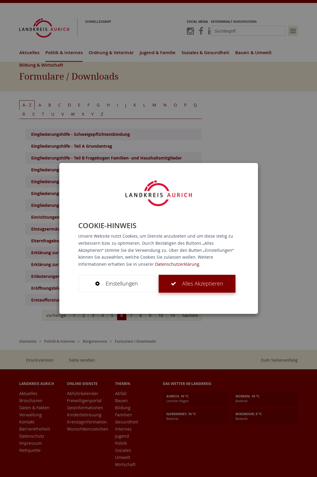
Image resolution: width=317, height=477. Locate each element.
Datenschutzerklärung (177, 264)
